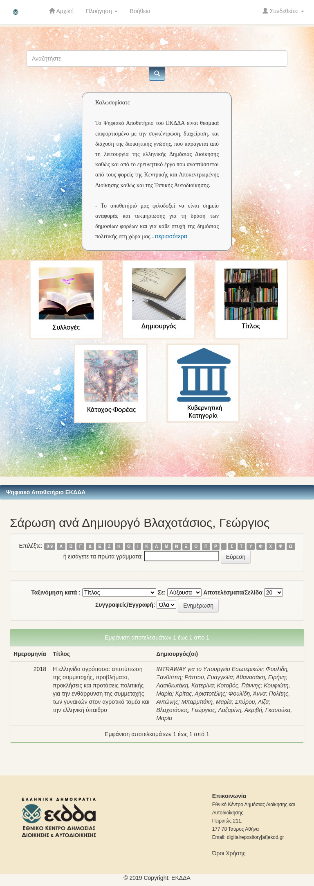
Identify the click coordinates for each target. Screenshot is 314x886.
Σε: (162, 592)
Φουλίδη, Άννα (247, 693)
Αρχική (61, 10)
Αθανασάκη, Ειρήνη (261, 677)
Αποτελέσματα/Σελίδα (232, 592)
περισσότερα (171, 236)
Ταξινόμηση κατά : (56, 592)
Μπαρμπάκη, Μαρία (207, 701)
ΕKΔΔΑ (181, 878)
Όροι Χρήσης (229, 853)
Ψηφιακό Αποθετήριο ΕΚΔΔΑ (45, 492)
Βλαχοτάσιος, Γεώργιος (185, 710)
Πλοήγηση (102, 11)
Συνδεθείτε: (283, 10)
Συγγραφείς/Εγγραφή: (125, 604)
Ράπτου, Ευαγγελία (208, 677)
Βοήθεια (140, 11)
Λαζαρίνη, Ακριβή (240, 710)
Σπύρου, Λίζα (252, 701)
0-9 (50, 546)
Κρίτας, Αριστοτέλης (200, 693)
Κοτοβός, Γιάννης (238, 685)
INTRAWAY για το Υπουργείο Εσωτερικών (209, 669)
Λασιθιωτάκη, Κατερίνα (184, 685)
